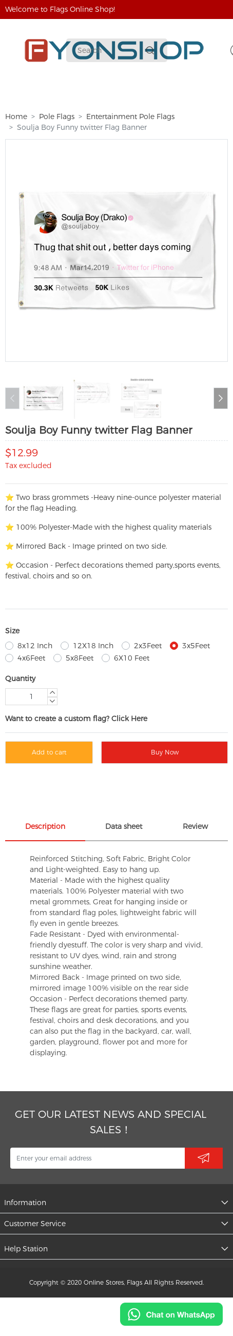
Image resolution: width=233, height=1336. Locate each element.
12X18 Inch (93, 645)
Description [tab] (45, 826)
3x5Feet (196, 645)
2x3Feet (148, 645)
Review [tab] (195, 826)
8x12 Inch (34, 645)
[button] (220, 398)
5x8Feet (79, 658)
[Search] (109, 50)
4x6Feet (31, 658)
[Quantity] (31, 697)
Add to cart (49, 752)
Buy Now (165, 752)
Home (16, 116)
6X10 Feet (131, 658)
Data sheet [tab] (123, 826)
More (175, 93)
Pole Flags (56, 116)
